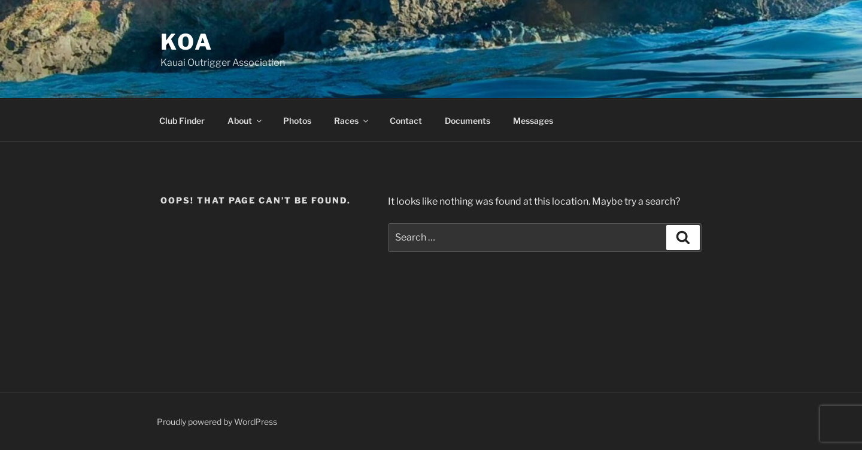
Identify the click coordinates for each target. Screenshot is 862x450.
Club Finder (182, 120)
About (245, 120)
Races (352, 120)
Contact (406, 120)
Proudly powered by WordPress (217, 421)
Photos (297, 120)
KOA (186, 42)
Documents (467, 120)
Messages (533, 120)
